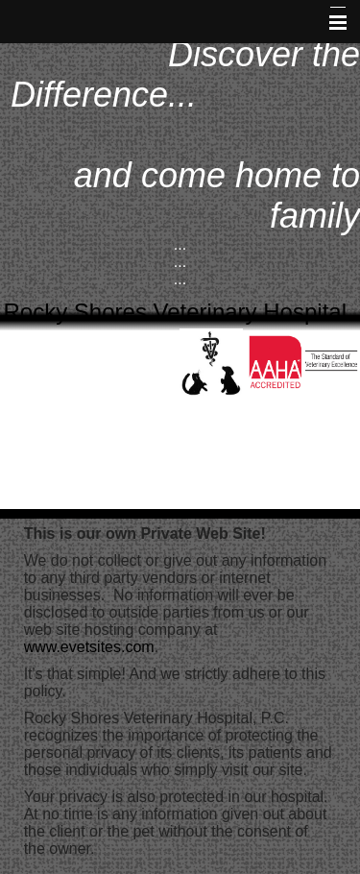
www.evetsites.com (89, 647)
